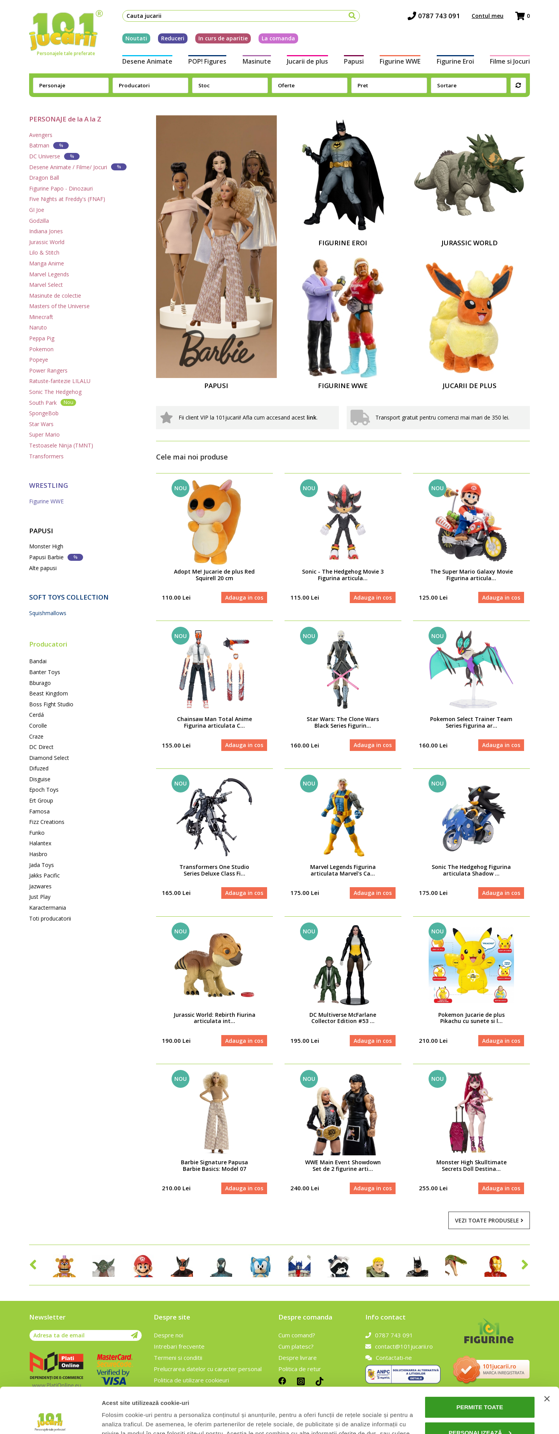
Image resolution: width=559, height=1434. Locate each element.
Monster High (46, 546)
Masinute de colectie (55, 295)
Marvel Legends (49, 274)
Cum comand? (296, 1335)
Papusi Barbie (56, 557)
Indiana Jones (46, 231)
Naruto (38, 327)
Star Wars (41, 424)
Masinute (257, 61)
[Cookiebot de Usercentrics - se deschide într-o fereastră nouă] (50, 1419)
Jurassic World (46, 242)
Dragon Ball (44, 177)
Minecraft (41, 317)
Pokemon (41, 349)
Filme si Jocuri (510, 61)
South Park (52, 402)
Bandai (38, 661)
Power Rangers (48, 370)
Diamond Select (49, 757)
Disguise (39, 779)
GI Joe (36, 209)
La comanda (278, 38)
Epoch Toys (44, 789)
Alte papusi (43, 568)
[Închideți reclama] (547, 1353)
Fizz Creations (46, 821)
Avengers (40, 135)
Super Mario (44, 434)
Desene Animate (147, 61)
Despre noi (168, 1335)
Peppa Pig (41, 338)
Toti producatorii (50, 918)
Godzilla (39, 220)
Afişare (112, 1418)
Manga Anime (46, 263)
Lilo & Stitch (44, 252)
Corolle (38, 725)
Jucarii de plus (307, 61)
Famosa (39, 811)
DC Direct (41, 747)
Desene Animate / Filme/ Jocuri (78, 166)
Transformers (46, 456)
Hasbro (38, 854)
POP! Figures (207, 61)
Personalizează (480, 1387)
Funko (37, 832)
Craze (36, 736)
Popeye (38, 359)
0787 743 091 (434, 15)
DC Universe (54, 156)
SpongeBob (44, 413)
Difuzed (39, 768)
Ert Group (41, 800)
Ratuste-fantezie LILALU (59, 381)
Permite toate (480, 1361)
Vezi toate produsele (489, 1220)
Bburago (40, 683)
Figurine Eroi (455, 61)
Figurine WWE (400, 61)
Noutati (136, 38)
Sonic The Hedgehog (55, 391)
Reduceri (172, 38)
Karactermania (47, 907)
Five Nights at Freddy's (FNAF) (67, 199)
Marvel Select (46, 284)
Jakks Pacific (44, 875)
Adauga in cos (244, 597)
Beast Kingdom (48, 693)
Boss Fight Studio (51, 704)
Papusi (354, 61)
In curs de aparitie (223, 38)
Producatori (48, 644)
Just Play (39, 896)
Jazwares (40, 886)
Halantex (40, 843)
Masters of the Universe (59, 306)
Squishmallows (47, 613)
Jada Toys (41, 865)
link (311, 417)
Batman (49, 145)
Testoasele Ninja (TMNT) (61, 445)
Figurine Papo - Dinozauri (61, 188)
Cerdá (36, 714)
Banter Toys (44, 672)
